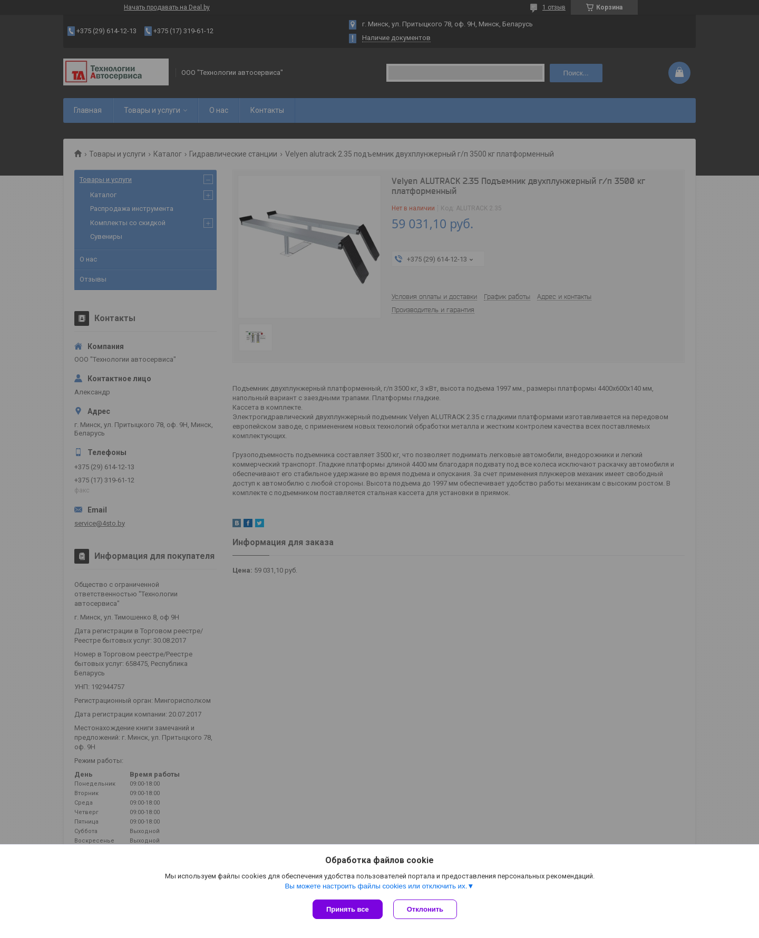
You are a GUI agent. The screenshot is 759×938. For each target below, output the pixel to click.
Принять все (347, 909)
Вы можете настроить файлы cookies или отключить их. (376, 886)
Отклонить (425, 909)
